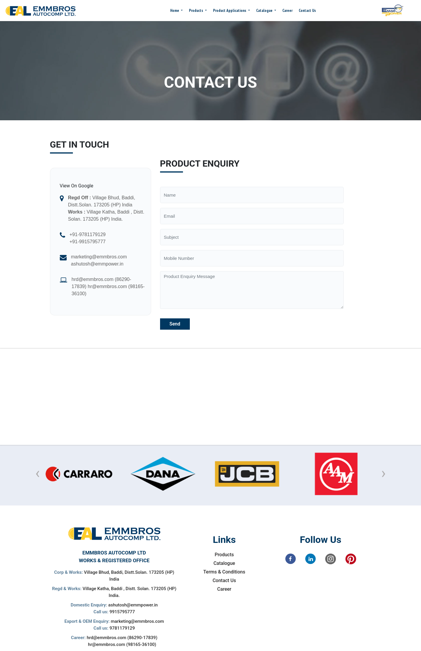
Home (175, 10)
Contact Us (307, 10)
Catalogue (264, 10)
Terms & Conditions (224, 572)
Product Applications (230, 10)
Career (287, 10)
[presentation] (37, 473)
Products (196, 10)
